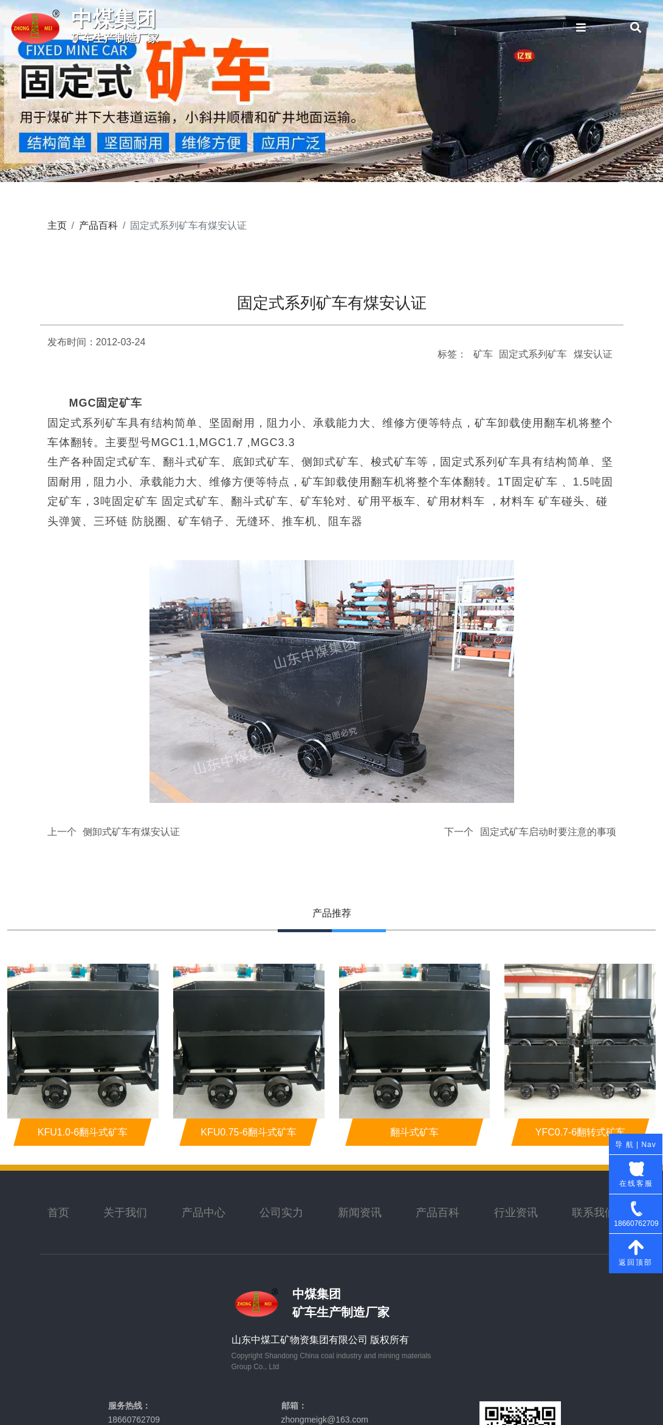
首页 (58, 1213)
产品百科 (98, 225)
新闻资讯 (360, 1213)
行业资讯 (516, 1213)
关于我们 (125, 1213)
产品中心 (203, 1213)
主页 (57, 225)
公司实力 (281, 1213)
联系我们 (594, 1213)
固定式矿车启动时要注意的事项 (548, 832)
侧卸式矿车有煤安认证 (131, 832)
